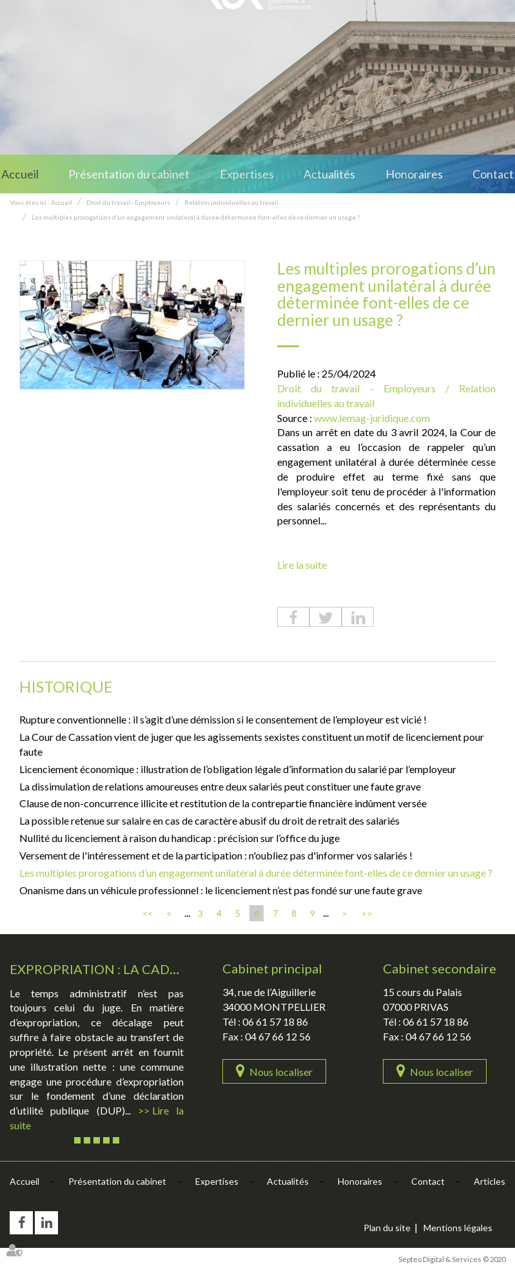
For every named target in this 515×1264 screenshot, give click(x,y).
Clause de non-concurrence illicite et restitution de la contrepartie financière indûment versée (223, 803)
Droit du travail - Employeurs (128, 202)
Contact (493, 174)
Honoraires (414, 174)
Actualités (329, 174)
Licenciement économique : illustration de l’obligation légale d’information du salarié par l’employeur (237, 769)
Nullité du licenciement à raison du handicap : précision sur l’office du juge (179, 838)
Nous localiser (281, 1072)
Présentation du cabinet (128, 174)
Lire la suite (302, 565)
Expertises (247, 174)
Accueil (20, 174)
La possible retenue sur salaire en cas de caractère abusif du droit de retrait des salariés (209, 820)
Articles (489, 1181)
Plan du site (387, 1227)
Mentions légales (457, 1227)
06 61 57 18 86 (275, 1021)
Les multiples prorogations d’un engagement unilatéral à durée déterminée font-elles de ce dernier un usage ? (196, 217)
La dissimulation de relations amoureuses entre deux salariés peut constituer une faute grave (220, 786)
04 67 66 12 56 (278, 1036)
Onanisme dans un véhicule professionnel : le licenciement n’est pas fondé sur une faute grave (220, 890)
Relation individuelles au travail (231, 202)
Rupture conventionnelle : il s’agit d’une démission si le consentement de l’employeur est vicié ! (223, 719)
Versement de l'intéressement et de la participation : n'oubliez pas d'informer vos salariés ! (216, 855)
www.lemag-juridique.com (372, 418)
